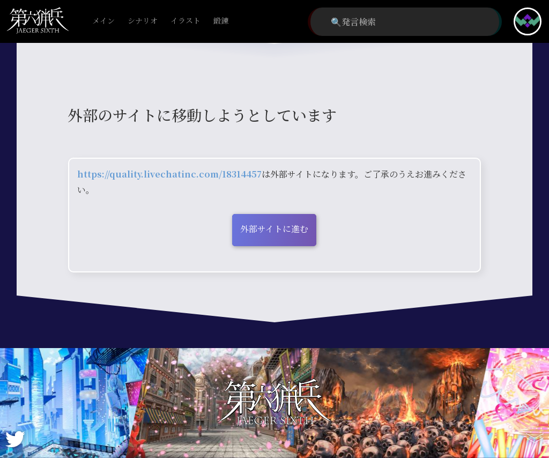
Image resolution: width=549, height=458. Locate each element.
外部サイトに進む (274, 229)
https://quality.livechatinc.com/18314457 (169, 174)
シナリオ (142, 21)
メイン (103, 21)
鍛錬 (221, 21)
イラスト (185, 21)
